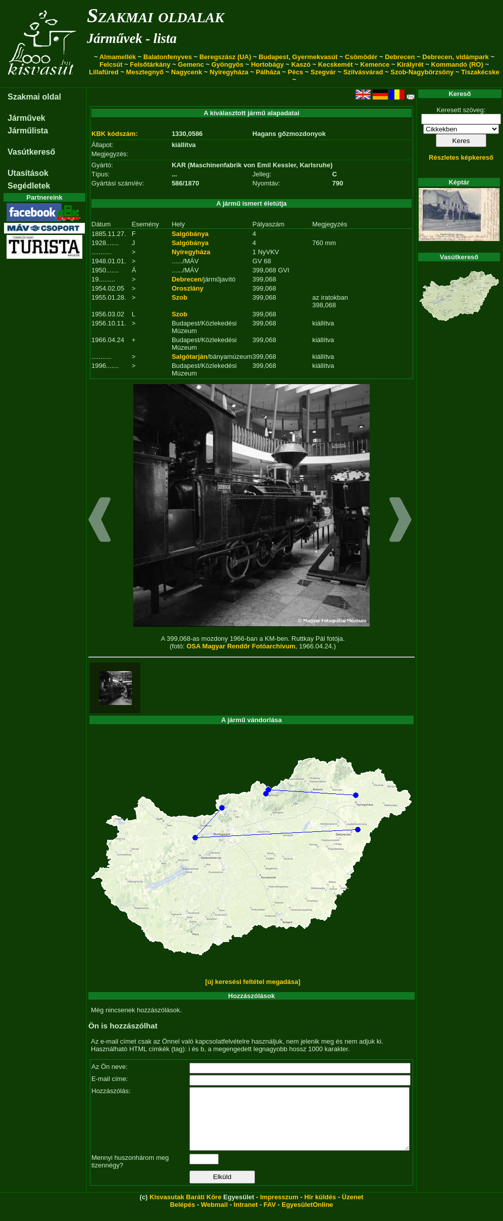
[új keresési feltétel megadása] (252, 981)
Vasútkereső (31, 152)
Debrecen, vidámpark (455, 57)
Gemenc (191, 64)
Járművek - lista (132, 38)
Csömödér (361, 57)
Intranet (246, 1216)
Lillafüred (104, 72)
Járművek (26, 118)
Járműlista (28, 130)
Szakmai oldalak (155, 15)
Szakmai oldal (34, 96)
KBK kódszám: (114, 133)
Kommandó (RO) (457, 64)
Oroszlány (188, 288)
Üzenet (353, 1209)
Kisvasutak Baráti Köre (185, 1209)
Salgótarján (190, 356)
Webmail (214, 1216)
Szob (179, 297)
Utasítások (28, 173)
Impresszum (279, 1209)
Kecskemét (335, 64)
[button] (99, 521)
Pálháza (268, 72)
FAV (270, 1216)
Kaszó (301, 64)
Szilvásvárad (363, 72)
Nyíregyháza (229, 72)
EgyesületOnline (307, 1216)
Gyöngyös (227, 64)
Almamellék (117, 57)
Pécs (295, 72)
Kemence (374, 64)
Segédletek (29, 185)
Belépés (182, 1216)
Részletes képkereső (461, 157)
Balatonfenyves (167, 57)
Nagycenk (186, 72)
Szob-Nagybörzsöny (422, 72)
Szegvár (323, 72)
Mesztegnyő (145, 72)
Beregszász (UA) (225, 57)
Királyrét (410, 64)
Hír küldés (320, 1209)
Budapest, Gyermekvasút (298, 57)
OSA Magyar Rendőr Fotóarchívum (240, 646)
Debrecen (400, 57)
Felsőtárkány (150, 64)
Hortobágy (267, 64)
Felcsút (111, 64)
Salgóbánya (190, 234)
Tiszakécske (480, 72)
